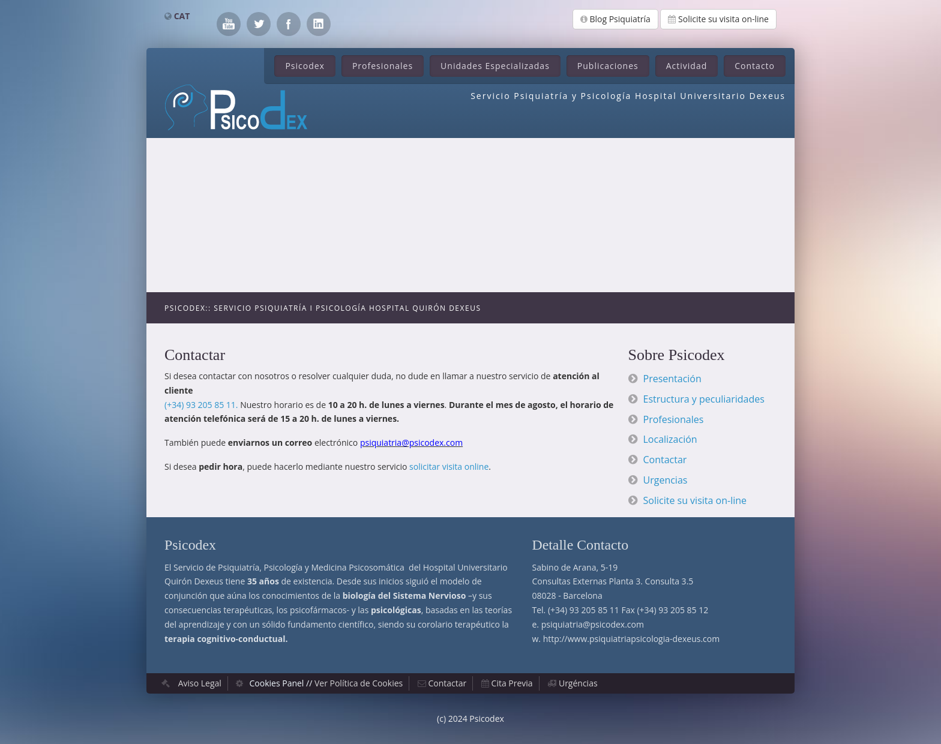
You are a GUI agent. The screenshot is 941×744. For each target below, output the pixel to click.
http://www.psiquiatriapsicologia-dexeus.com (631, 638)
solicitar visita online (449, 466)
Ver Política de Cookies (358, 683)
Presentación (672, 378)
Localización (670, 439)
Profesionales (382, 65)
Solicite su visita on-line (718, 19)
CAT (182, 16)
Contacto (755, 65)
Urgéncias (578, 683)
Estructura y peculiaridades (704, 399)
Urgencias (665, 480)
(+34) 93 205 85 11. (201, 404)
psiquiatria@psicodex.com (592, 624)
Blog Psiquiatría (615, 19)
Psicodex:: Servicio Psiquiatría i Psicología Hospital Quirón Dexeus (322, 308)
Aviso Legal (199, 683)
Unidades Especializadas (495, 65)
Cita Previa (512, 683)
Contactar (665, 459)
